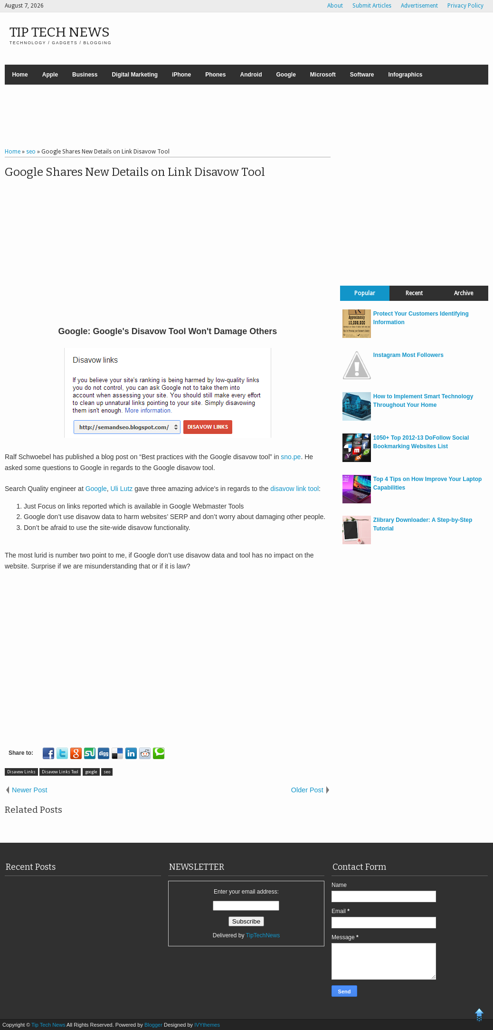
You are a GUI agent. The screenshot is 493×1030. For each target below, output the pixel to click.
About (335, 5)
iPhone (181, 74)
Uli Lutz (122, 488)
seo (107, 772)
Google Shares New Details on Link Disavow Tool (135, 172)
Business (84, 74)
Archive (463, 293)
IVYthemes (207, 1025)
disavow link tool (294, 488)
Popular (364, 293)
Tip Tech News (59, 32)
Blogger (154, 1025)
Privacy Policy (465, 5)
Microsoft (323, 74)
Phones (215, 74)
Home (20, 74)
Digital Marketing (135, 74)
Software (362, 74)
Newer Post (29, 790)
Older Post (307, 790)
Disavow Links (21, 772)
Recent (414, 293)
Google (285, 74)
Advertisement (419, 5)
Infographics (406, 74)
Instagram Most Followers (408, 355)
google (91, 772)
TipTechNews (263, 935)
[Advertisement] (246, 117)
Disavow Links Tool (60, 772)
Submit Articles (371, 5)
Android (251, 74)
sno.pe (291, 457)
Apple (50, 74)
